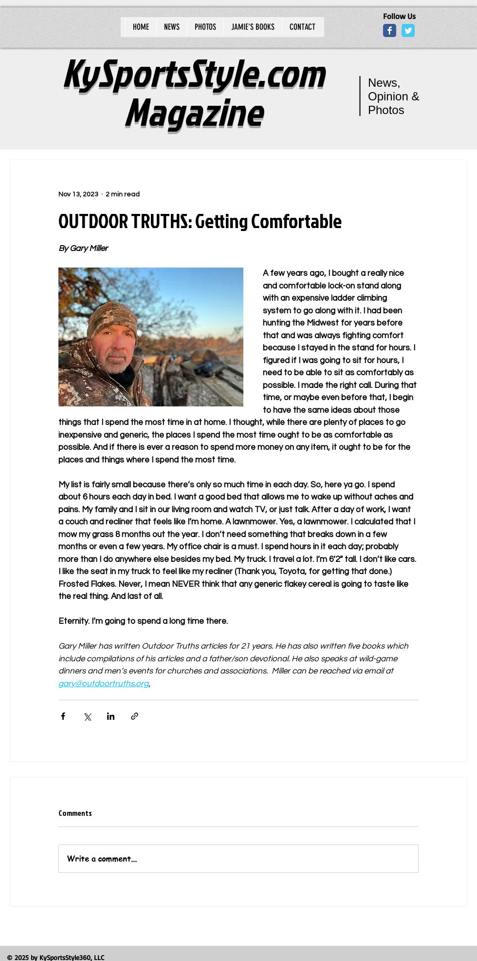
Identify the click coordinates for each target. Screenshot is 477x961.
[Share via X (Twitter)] (87, 716)
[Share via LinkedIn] (110, 716)
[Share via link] (134, 716)
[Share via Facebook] (63, 716)
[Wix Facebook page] (389, 30)
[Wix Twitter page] (408, 30)
